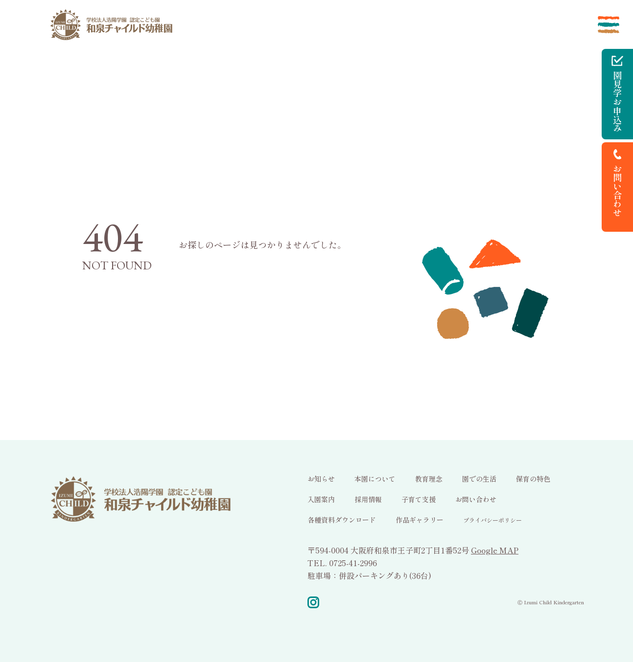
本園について (375, 479)
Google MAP (494, 550)
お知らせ (321, 479)
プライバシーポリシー (492, 520)
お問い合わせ (475, 499)
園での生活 (479, 479)
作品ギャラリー (420, 520)
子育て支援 (418, 499)
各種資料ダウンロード (341, 520)
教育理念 (429, 479)
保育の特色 (533, 479)
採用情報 (368, 499)
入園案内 (321, 499)
